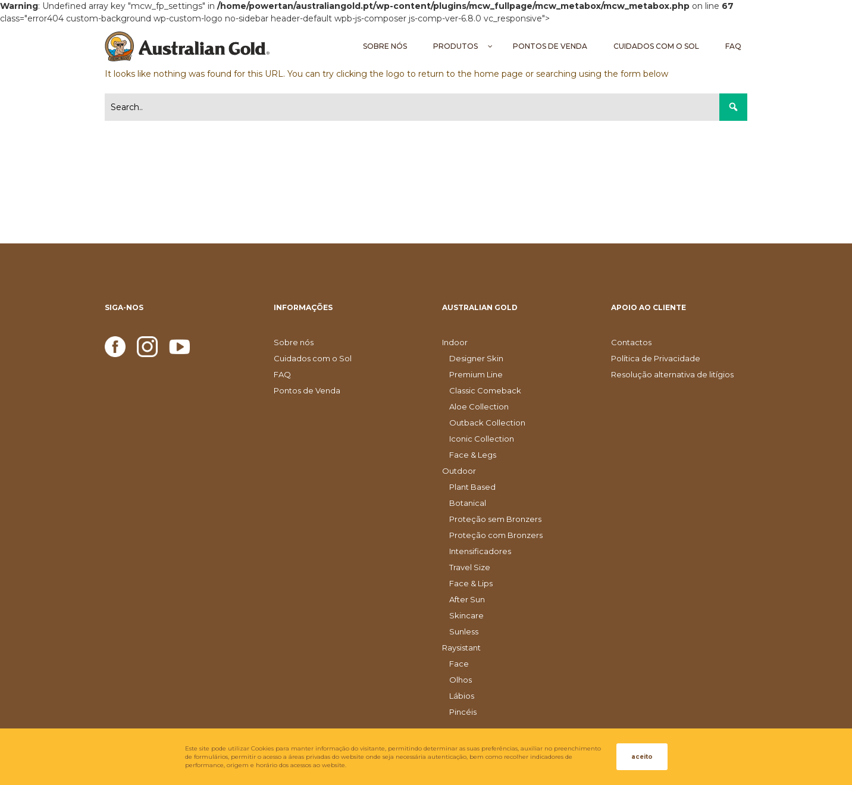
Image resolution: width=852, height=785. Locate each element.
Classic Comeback (485, 390)
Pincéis (463, 712)
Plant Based (472, 487)
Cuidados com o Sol (313, 358)
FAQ (282, 374)
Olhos (460, 679)
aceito (642, 757)
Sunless (463, 631)
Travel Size (469, 567)
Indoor (455, 342)
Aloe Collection (479, 406)
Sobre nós (294, 342)
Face (459, 663)
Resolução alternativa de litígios (672, 374)
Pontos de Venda (307, 390)
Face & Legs (472, 454)
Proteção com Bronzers (496, 535)
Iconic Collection (481, 438)
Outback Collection (487, 422)
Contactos (631, 342)
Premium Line (476, 374)
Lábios (461, 695)
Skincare (466, 615)
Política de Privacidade (655, 358)
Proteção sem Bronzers (495, 519)
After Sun (467, 599)
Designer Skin (476, 358)
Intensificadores (480, 551)
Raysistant (461, 647)
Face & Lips (471, 583)
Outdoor (459, 471)
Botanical (467, 503)
